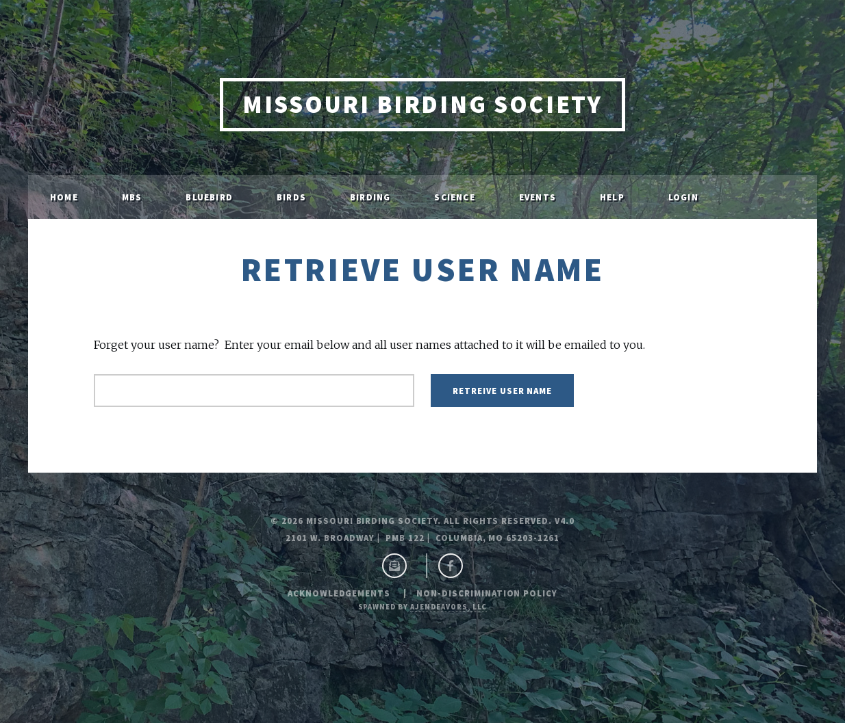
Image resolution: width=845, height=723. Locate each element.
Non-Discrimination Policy (486, 593)
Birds (291, 197)
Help (612, 197)
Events (537, 197)
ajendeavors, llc (448, 607)
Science (454, 197)
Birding (370, 197)
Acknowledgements (339, 593)
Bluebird (209, 197)
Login (683, 197)
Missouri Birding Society (422, 104)
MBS (132, 197)
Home (64, 197)
